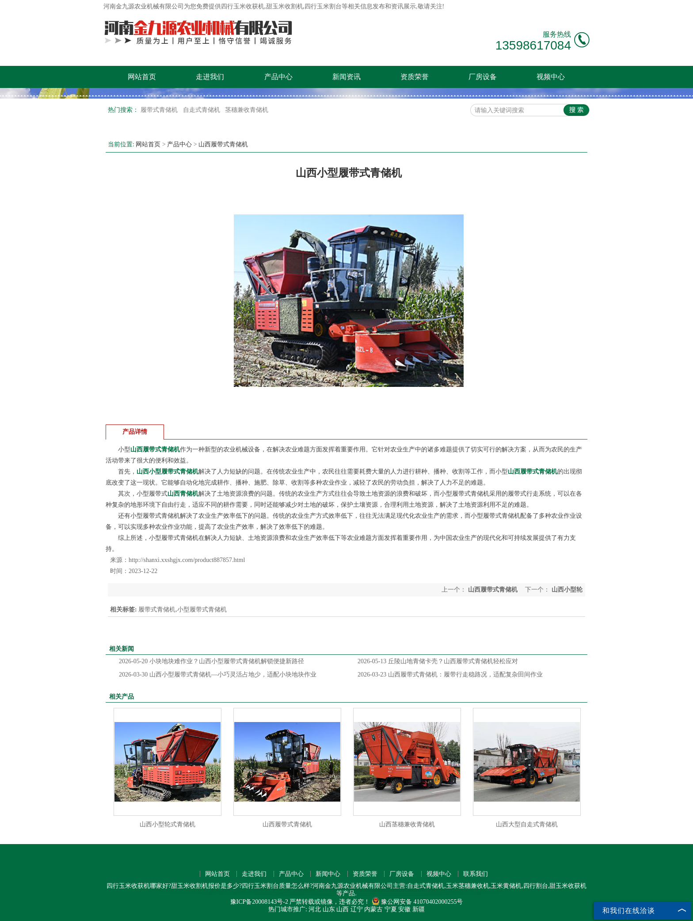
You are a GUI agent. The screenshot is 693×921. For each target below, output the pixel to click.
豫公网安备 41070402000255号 (417, 901)
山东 (329, 909)
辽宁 (356, 909)
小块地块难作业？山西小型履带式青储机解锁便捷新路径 (211, 661)
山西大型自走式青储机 (527, 824)
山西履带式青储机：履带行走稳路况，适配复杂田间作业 (450, 674)
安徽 (404, 909)
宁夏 (391, 909)
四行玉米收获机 (242, 6)
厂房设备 (482, 76)
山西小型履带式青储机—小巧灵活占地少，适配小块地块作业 (217, 674)
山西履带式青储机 (223, 144)
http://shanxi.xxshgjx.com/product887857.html (187, 560)
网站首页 (142, 76)
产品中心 (278, 76)
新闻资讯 (346, 76)
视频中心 (551, 76)
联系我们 (475, 874)
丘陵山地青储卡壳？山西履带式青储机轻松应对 (438, 661)
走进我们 (210, 76)
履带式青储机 (160, 110)
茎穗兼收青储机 (246, 110)
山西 (342, 909)
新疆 (418, 909)
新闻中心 (328, 874)
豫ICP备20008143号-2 (259, 901)
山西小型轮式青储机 (167, 824)
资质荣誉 (414, 76)
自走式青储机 (202, 110)
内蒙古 (373, 909)
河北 (314, 909)
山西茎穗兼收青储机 (407, 824)
